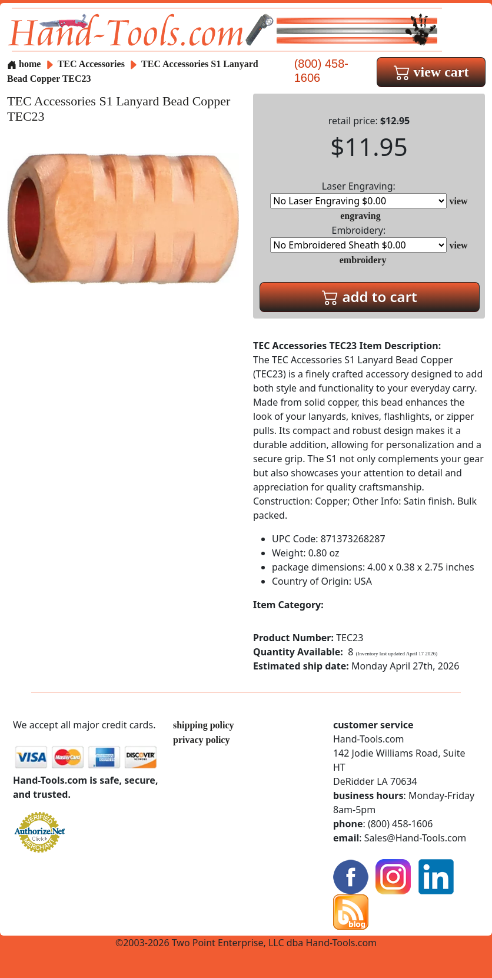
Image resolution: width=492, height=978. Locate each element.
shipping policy (203, 725)
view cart (431, 72)
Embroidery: (358, 238)
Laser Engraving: (358, 194)
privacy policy (201, 740)
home (24, 64)
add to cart (369, 296)
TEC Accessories (92, 64)
